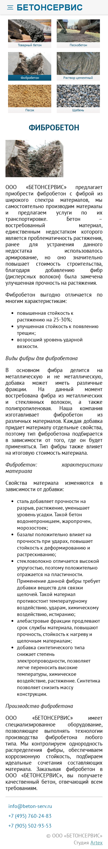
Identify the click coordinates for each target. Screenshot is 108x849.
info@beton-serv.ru (30, 806)
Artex (96, 842)
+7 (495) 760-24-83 (30, 816)
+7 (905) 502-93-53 (30, 825)
